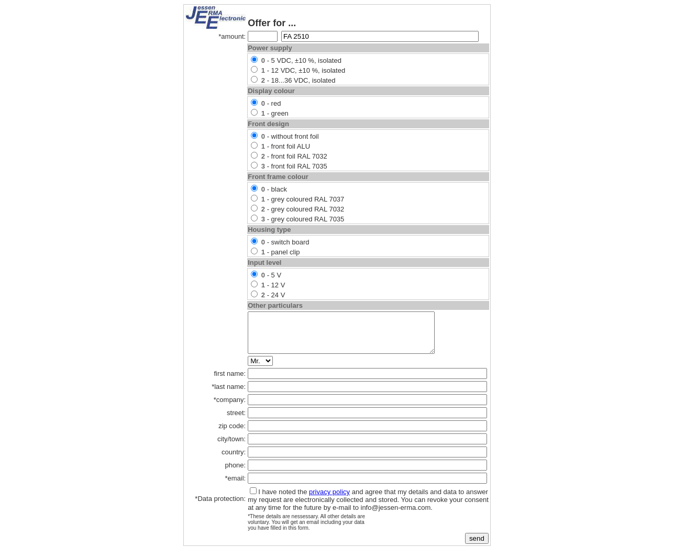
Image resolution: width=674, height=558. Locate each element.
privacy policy (329, 500)
